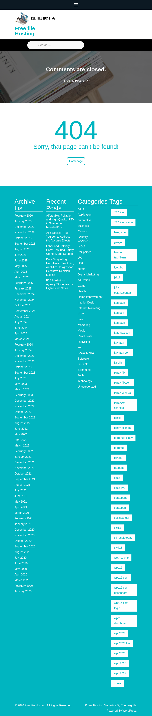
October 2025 (23, 238)
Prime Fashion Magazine (100, 705)
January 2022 (23, 456)
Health (82, 291)
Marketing (84, 324)
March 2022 (22, 445)
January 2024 (23, 350)
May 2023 (21, 383)
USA (81, 263)
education (84, 280)
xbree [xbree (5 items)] (117, 683)
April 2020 (21, 574)
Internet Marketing (89, 308)
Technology (85, 381)
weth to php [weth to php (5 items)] (121, 557)
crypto (82, 268)
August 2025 (22, 249)
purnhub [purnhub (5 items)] (119, 447)
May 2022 (21, 434)
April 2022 (21, 439)
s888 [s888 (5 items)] (117, 477)
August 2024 (22, 316)
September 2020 (25, 546)
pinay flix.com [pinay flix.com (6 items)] (122, 382)
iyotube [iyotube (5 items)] (118, 267)
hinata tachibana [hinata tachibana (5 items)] (120, 255)
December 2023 (25, 355)
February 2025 (24, 282)
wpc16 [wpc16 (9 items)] (118, 567)
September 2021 (25, 479)
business (83, 225)
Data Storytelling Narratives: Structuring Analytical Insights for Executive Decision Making (60, 267)
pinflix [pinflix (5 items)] (117, 417)
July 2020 (21, 557)
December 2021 (25, 462)
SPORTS (83, 364)
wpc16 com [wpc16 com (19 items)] (121, 577)
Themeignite (128, 705)
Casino (82, 231)
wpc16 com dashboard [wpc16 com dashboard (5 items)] (121, 590)
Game (82, 285)
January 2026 (23, 221)
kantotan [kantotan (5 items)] (119, 302)
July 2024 (21, 322)
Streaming (84, 369)
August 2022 (22, 423)
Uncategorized (87, 386)
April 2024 (21, 333)
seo (80, 347)
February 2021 (24, 518)
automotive (85, 220)
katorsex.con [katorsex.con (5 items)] (122, 332)
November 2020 (25, 535)
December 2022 (25, 400)
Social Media (86, 353)
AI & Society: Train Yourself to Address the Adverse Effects (58, 236)
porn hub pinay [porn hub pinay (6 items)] (123, 437)
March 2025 (22, 277)
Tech (81, 375)
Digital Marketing (88, 274)
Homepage (76, 161)
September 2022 (25, 417)
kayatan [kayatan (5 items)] (119, 342)
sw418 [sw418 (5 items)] (118, 547)
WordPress (129, 710)
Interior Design (87, 302)
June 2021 (21, 496)
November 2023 (25, 361)
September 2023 (25, 372)
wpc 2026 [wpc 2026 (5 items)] (120, 663)
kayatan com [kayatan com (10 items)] (122, 352)
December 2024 (25, 294)
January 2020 (23, 591)
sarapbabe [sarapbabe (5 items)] (121, 497)
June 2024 (21, 327)
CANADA (84, 240)
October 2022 (23, 411)
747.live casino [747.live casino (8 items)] (123, 222)
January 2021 (23, 524)
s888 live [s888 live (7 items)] (119, 487)
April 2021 (21, 507)
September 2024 (25, 310)
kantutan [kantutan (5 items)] (119, 322)
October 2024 (23, 305)
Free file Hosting (25, 30)
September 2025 (25, 243)
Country (83, 237)
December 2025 (25, 226)
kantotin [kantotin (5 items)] (119, 312)
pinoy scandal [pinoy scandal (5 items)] (122, 427)
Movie (81, 330)
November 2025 (25, 232)
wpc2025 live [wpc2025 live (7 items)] (122, 643)
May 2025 (21, 266)
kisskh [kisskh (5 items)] (118, 362)
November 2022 (25, 406)
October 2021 (23, 473)
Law (80, 319)
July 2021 (21, 490)
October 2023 (23, 367)
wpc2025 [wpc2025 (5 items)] (119, 633)
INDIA (81, 246)
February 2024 (24, 344)
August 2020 (22, 552)
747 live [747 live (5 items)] (119, 212)
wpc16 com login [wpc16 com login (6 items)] (121, 605)
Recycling (84, 341)
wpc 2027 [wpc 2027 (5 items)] (120, 673)
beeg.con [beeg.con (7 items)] (120, 232)
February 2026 (24, 215)
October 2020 (23, 540)
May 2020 (21, 568)
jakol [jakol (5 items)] (117, 277)
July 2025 (21, 254)
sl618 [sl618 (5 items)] (117, 527)
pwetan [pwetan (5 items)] (118, 457)
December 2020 (25, 529)
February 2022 (24, 451)
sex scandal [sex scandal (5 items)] (121, 517)
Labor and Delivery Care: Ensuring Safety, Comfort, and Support (60, 250)
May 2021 (21, 501)
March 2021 (22, 512)
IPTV (81, 313)
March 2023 (22, 389)
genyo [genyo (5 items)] (118, 242)
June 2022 (21, 428)
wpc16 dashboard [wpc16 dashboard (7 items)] (121, 621)
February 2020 (24, 585)
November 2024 (25, 299)
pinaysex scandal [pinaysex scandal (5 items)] (119, 405)
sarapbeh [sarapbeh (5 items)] (120, 507)
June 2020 (21, 563)
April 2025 (21, 271)
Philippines (84, 252)
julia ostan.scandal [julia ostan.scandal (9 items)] (123, 290)
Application (85, 214)
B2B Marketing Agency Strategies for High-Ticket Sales (59, 284)
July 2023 (21, 378)
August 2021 (22, 484)
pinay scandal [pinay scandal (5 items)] (122, 392)
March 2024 (22, 338)
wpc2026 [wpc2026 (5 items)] (119, 653)
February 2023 (24, 395)
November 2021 (25, 467)
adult (81, 208)
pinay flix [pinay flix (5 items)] (119, 372)
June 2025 (21, 260)
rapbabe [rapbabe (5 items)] (119, 467)
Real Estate (85, 336)
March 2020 (22, 580)
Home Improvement (90, 296)
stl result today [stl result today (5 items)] (123, 537)
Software (83, 358)
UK (80, 257)
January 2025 (23, 288)
